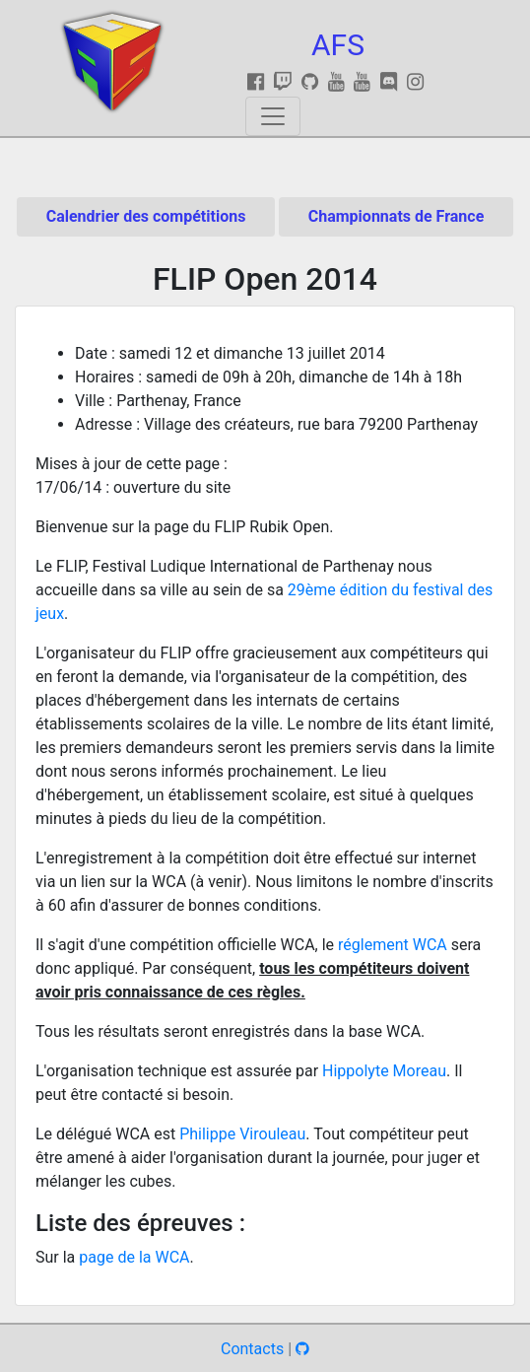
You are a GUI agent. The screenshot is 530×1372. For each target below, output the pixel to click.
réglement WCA (392, 944)
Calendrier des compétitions (146, 216)
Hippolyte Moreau (384, 1071)
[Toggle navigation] (272, 116)
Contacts (252, 1348)
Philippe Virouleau (242, 1134)
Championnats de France (396, 216)
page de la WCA (134, 1257)
